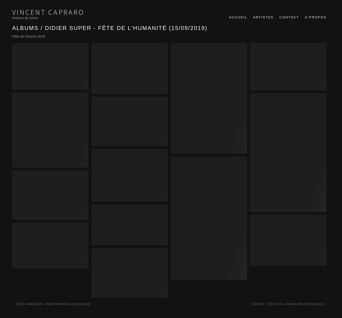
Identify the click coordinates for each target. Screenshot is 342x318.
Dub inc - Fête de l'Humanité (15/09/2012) (289, 304)
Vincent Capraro (48, 12)
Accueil (238, 17)
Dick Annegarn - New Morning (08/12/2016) (51, 304)
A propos (316, 17)
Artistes (263, 17)
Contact (289, 17)
